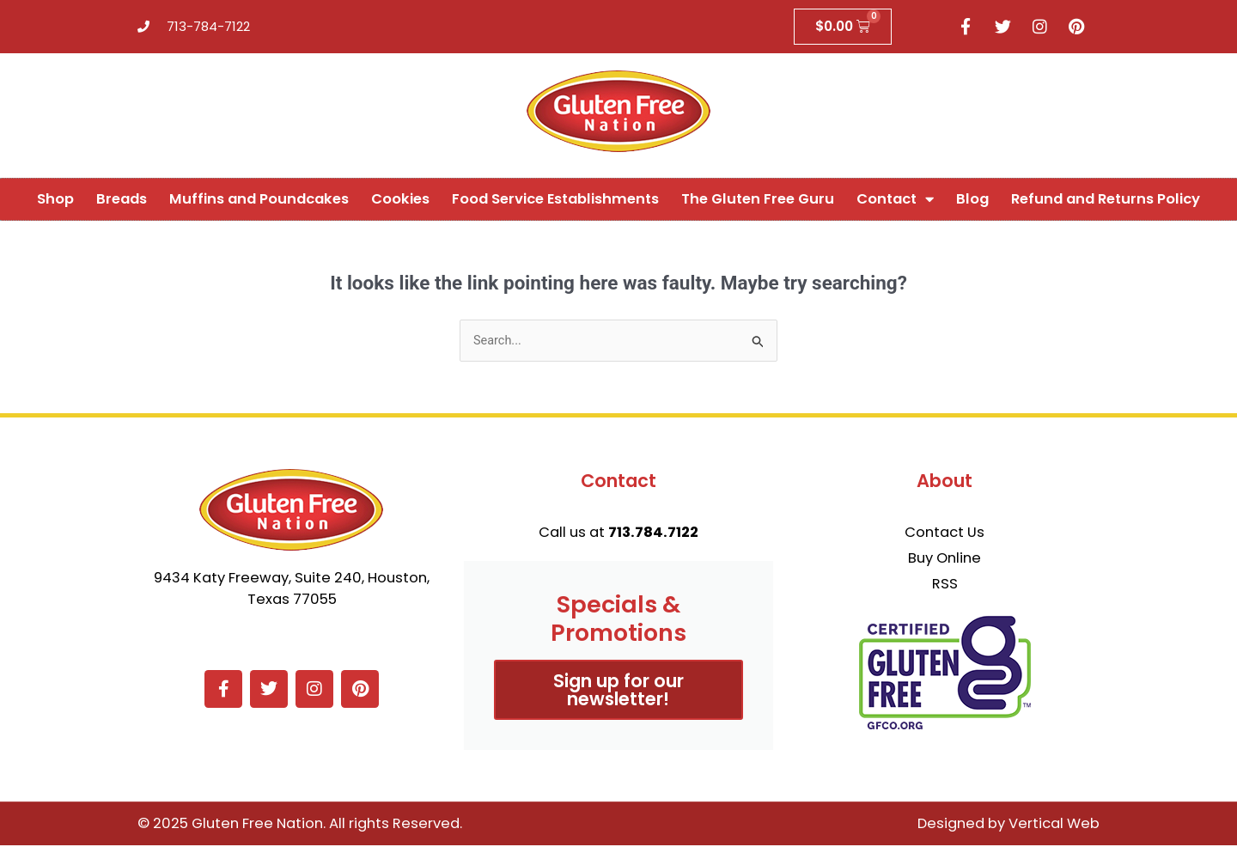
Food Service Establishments (555, 200)
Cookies (400, 200)
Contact (895, 200)
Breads (121, 200)
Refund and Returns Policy (1105, 200)
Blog (972, 200)
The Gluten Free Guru (757, 200)
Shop (55, 200)
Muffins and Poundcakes (259, 200)
